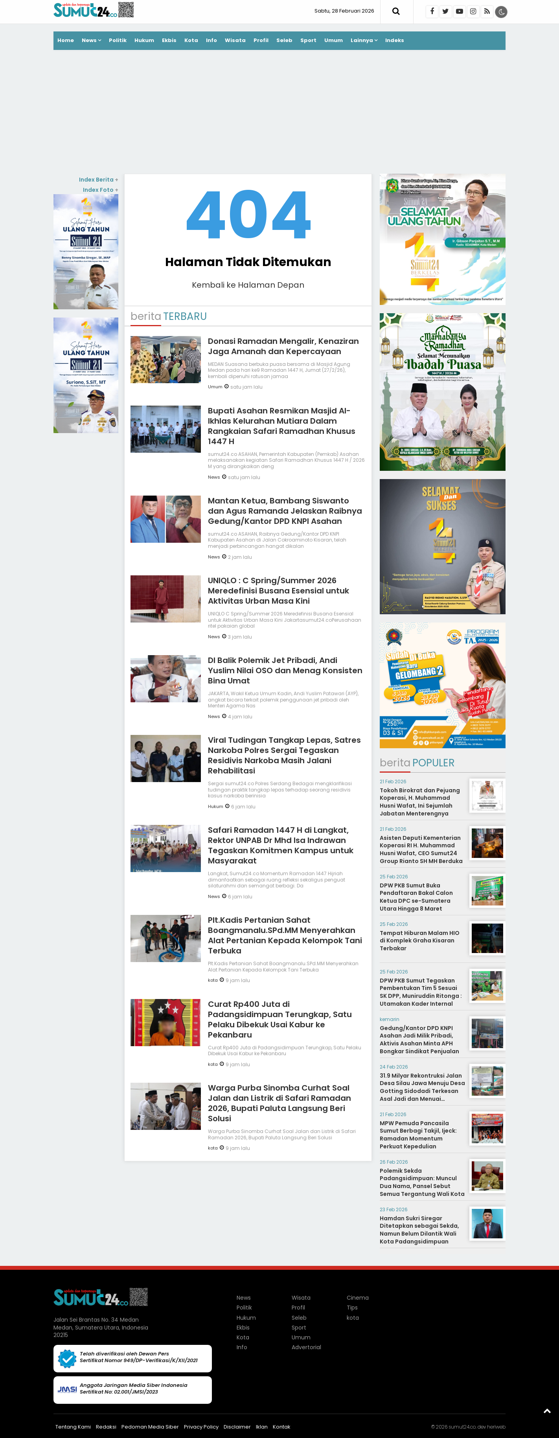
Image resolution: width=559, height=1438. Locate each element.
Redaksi (106, 1427)
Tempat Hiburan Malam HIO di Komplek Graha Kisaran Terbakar (420, 940)
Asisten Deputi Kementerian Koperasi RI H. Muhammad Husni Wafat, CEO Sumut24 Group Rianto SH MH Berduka (421, 849)
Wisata (235, 40)
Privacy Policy (201, 1427)
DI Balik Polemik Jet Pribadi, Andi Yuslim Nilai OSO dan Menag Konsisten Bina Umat (285, 670)
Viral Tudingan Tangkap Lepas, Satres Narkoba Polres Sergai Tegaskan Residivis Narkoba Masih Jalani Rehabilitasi (284, 755)
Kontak (282, 1427)
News (89, 40)
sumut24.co (462, 1426)
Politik (118, 40)
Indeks (394, 40)
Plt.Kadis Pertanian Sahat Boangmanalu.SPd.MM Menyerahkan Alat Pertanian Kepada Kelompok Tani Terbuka (285, 935)
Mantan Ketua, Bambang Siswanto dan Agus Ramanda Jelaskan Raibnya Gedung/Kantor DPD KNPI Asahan (285, 511)
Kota (191, 40)
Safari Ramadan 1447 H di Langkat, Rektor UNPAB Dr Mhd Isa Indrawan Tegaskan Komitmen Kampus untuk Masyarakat (280, 845)
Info (211, 40)
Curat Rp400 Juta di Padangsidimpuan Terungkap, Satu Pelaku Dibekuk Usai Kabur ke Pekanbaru (280, 1019)
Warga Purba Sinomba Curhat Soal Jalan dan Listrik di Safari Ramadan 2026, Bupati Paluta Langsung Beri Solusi (279, 1103)
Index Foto (100, 190)
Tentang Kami (73, 1427)
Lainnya (362, 40)
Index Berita (98, 180)
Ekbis (169, 40)
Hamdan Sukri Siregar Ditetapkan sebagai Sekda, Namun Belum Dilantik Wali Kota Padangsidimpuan (419, 1229)
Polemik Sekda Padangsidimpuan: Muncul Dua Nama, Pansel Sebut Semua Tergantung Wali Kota (422, 1182)
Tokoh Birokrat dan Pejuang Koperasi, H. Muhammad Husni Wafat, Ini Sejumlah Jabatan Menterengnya (420, 801)
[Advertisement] (279, 113)
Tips (352, 1307)
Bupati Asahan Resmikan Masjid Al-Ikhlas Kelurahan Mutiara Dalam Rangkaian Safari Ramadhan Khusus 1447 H (281, 426)
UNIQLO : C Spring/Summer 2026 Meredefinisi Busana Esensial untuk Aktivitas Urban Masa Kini (278, 590)
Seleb (284, 40)
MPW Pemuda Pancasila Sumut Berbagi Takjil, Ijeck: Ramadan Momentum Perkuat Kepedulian (418, 1134)
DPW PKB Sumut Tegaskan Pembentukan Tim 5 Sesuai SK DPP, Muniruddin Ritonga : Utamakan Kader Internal (421, 992)
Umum (333, 40)
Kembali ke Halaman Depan (248, 284)
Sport (308, 40)
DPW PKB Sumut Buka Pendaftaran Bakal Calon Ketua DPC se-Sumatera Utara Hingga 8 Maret (416, 897)
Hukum (144, 40)
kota (213, 980)
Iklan (262, 1427)
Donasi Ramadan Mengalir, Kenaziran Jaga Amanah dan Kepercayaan (283, 346)
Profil (261, 40)
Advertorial (306, 1347)
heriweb (496, 1426)
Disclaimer (237, 1427)
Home (65, 40)
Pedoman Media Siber (150, 1427)
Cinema (358, 1298)
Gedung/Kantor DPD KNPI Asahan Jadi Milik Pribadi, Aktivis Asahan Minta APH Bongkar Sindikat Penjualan (419, 1039)
